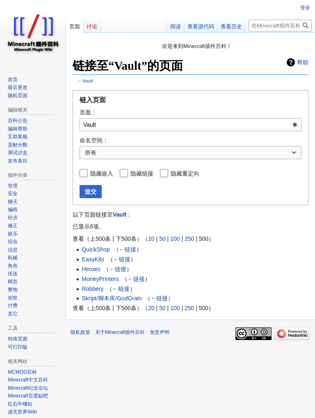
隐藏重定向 (185, 173)
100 (175, 238)
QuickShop (96, 249)
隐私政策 (80, 332)
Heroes (91, 269)
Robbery (92, 289)
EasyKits (93, 259)
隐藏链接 (141, 173)
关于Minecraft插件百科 (120, 332)
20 (151, 238)
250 (189, 238)
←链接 (127, 249)
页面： (88, 112)
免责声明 (159, 332)
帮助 (302, 62)
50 (162, 238)
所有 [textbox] (90, 152)
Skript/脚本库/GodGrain (112, 298)
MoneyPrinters (100, 279)
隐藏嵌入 (101, 173)
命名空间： (94, 140)
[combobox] (190, 124)
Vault (87, 80)
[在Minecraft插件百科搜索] (280, 26)
